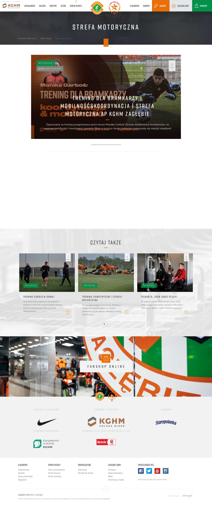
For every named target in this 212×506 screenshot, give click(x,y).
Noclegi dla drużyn (85, 473)
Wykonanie (174, 495)
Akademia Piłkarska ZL (27, 38)
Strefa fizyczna (54, 473)
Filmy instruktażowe (56, 469)
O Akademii (22, 465)
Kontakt (21, 473)
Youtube (157, 471)
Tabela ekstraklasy (115, 473)
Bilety (110, 476)
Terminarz (112, 469)
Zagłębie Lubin (114, 465)
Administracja (23, 469)
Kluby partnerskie (25, 476)
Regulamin (22, 479)
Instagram (165, 471)
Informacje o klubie (116, 479)
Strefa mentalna (54, 476)
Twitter (149, 471)
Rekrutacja (82, 469)
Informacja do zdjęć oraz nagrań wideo (152, 479)
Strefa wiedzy (46, 38)
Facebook (141, 471)
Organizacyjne (84, 465)
